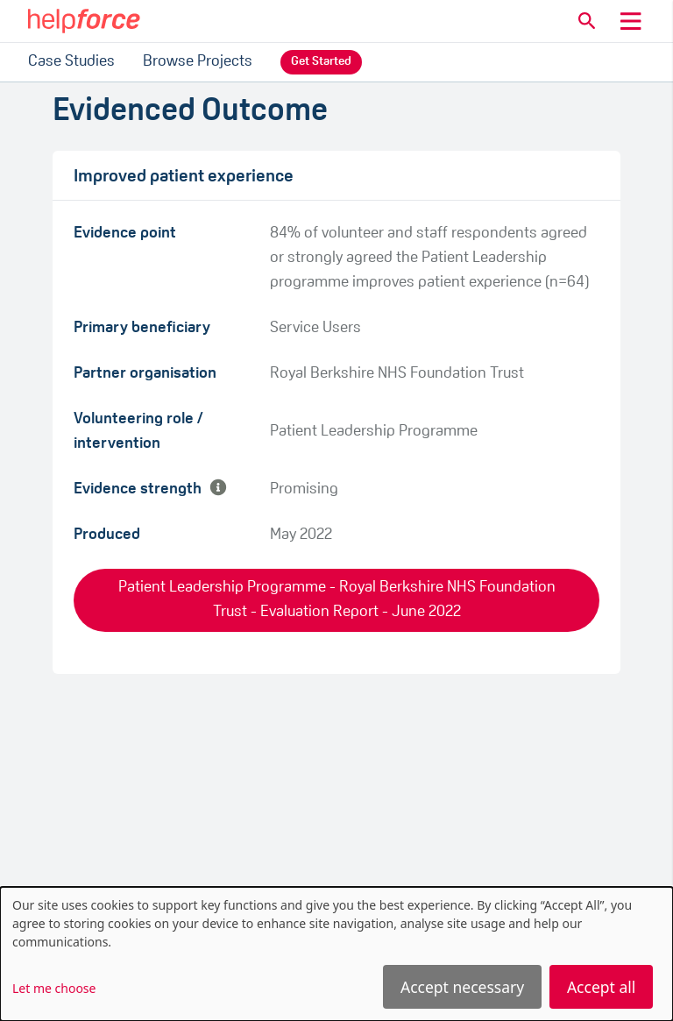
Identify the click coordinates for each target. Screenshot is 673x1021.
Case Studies (71, 61)
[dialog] (336, 954)
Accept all (601, 986)
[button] (587, 21)
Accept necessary (462, 986)
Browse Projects (197, 61)
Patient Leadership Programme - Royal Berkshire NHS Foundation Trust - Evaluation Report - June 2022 (337, 599)
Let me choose (54, 988)
